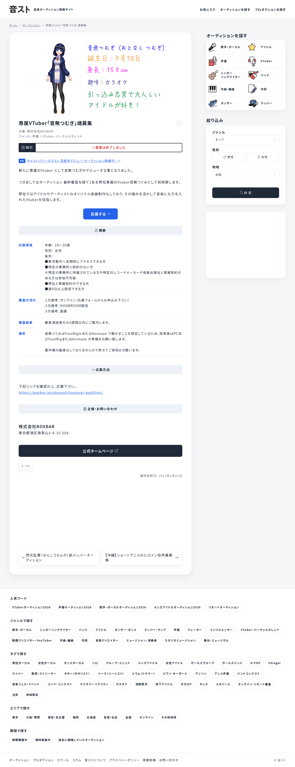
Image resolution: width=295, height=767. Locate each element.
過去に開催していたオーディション (81, 740)
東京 (15, 717)
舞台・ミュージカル (216, 640)
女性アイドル (174, 663)
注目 (15, 695)
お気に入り (207, 9)
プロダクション (43, 760)
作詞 (85, 640)
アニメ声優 (222, 673)
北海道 (91, 717)
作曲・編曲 (67, 640)
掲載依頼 (149, 760)
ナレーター (195, 630)
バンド (83, 630)
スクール (63, 760)
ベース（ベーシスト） (111, 673)
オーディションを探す (235, 9)
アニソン (201, 673)
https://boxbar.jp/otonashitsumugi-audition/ (61, 392)
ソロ (27, 466)
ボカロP (186, 684)
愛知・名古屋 (56, 717)
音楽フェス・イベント (26, 684)
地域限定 (32, 695)
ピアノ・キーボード (175, 673)
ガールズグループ (202, 663)
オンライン (146, 717)
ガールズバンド (232, 663)
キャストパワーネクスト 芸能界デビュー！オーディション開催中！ (73, 160)
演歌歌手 (142, 684)
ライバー (18, 673)
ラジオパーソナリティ (94, 684)
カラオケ (122, 684)
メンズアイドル (148, 663)
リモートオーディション (224, 607)
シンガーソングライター (55, 630)
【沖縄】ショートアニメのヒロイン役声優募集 (142, 557)
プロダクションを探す (270, 9)
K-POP (256, 663)
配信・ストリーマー (44, 673)
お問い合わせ (169, 760)
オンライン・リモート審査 (254, 684)
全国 (128, 717)
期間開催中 (19, 740)
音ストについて (95, 760)
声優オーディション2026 (75, 607)
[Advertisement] (100, 514)
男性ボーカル (21, 663)
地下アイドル (164, 684)
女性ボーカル (47, 663)
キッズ (204, 684)
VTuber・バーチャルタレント (62, 136)
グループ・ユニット (118, 663)
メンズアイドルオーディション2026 (177, 607)
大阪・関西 (33, 717)
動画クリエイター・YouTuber (32, 640)
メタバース (223, 684)
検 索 (245, 193)
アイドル (101, 630)
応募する (100, 214)
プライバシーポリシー (124, 760)
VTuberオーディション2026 (31, 607)
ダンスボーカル (74, 663)
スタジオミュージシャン (180, 640)
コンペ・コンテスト (59, 684)
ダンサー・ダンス (126, 630)
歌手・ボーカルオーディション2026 (123, 607)
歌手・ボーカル (22, 630)
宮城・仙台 (111, 717)
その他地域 (168, 717)
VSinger (274, 663)
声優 (35, 136)
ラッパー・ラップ (155, 630)
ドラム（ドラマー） (143, 673)
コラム (76, 760)
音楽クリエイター (107, 640)
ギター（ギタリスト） (77, 673)
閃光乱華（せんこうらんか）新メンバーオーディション (58, 557)
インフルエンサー (221, 630)
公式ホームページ (100, 451)
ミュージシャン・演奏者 (141, 640)
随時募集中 (42, 740)
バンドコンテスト (248, 673)
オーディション (19, 760)
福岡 (76, 717)
